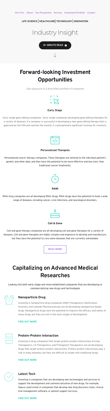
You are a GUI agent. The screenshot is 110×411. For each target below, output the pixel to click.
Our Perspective (43, 12)
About (30, 12)
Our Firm (19, 12)
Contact (91, 12)
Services (58, 12)
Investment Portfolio (74, 12)
